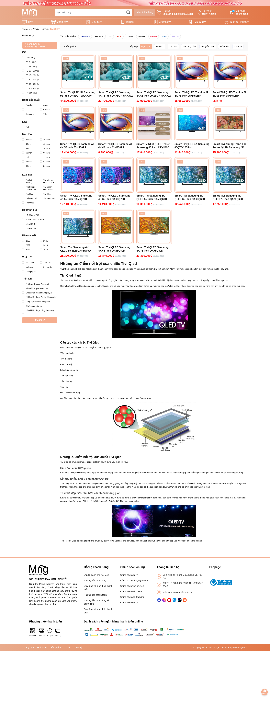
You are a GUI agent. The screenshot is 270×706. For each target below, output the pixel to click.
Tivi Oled (27, 194)
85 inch (27, 166)
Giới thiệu (42, 647)
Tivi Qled (45, 194)
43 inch (27, 144)
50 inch (45, 148)
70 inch (27, 157)
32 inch (27, 139)
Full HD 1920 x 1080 (33, 219)
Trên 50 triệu (29, 93)
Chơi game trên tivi (32, 306)
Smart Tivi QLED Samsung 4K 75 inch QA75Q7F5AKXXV (115, 94)
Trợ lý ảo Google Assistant (35, 284)
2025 (44, 249)
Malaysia (27, 267)
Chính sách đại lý (129, 575)
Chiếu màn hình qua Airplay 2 (37, 292)
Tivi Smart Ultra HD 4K (29, 188)
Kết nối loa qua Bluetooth (35, 288)
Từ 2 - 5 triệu (29, 62)
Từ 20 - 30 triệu (30, 79)
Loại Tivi (44, 29)
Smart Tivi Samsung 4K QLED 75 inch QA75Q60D (228, 197)
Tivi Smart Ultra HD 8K (47, 188)
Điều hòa (61, 22)
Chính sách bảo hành (131, 591)
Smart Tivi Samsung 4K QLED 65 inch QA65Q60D (189, 197)
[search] (128, 12)
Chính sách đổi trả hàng (132, 597)
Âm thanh (164, 22)
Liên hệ (78, 647)
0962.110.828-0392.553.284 (177, 583)
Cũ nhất (238, 46)
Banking (58, 632)
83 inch (45, 161)
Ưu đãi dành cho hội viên (96, 575)
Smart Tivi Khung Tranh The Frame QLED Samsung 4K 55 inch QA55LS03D (230, 146)
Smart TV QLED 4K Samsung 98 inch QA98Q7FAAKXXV (77, 94)
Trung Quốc (29, 271)
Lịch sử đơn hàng (144, 12)
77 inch (27, 161)
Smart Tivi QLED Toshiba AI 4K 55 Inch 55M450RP (77, 146)
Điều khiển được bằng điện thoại (38, 310)
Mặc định (145, 46)
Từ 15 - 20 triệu (30, 75)
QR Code (32, 632)
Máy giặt (96, 22)
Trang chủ (27, 29)
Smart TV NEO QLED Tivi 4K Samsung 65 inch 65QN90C (153, 146)
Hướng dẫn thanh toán (95, 595)
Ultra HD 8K (29, 228)
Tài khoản (206, 12)
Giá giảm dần (207, 46)
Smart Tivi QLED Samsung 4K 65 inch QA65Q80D (114, 249)
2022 (26, 245)
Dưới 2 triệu (29, 57)
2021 (44, 241)
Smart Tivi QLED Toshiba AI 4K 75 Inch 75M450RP (191, 94)
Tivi (29, 22)
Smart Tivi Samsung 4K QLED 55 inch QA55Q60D (151, 197)
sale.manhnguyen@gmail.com (178, 592)
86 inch (45, 166)
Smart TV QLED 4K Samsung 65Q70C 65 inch (191, 146)
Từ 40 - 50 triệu (30, 88)
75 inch (45, 157)
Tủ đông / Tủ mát (238, 22)
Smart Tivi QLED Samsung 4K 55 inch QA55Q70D (76, 197)
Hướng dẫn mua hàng (95, 580)
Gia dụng (199, 22)
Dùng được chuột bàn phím (36, 301)
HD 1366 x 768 (30, 215)
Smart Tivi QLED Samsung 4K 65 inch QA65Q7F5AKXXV (154, 94)
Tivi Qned (28, 202)
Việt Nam (28, 262)
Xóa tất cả (39, 320)
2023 (44, 245)
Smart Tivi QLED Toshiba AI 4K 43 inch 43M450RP (115, 146)
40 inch (45, 139)
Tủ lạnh (130, 22)
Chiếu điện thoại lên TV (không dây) (39, 297)
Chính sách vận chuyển (132, 586)
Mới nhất (224, 46)
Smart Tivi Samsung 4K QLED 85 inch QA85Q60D (75, 249)
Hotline (175, 13)
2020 (26, 241)
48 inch (45, 144)
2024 (26, 249)
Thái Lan (45, 262)
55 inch (27, 153)
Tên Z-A (173, 46)
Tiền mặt (41, 632)
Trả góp (50, 632)
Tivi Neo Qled (47, 198)
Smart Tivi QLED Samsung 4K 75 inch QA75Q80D (152, 249)
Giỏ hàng (239, 12)
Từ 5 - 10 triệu (30, 66)
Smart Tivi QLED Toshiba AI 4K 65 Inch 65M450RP (229, 94)
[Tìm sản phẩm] (93, 12)
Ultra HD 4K (29, 224)
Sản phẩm (55, 647)
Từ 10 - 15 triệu (30, 71)
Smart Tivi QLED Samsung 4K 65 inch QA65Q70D (114, 197)
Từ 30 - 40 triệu (30, 84)
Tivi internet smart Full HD (47, 181)
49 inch (27, 148)
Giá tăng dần (189, 46)
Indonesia (46, 267)
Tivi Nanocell (29, 198)
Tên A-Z (160, 46)
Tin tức (67, 647)
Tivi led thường (27, 181)
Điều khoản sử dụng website (134, 580)
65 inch (45, 153)
